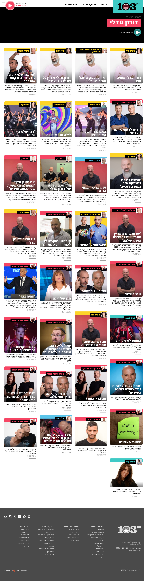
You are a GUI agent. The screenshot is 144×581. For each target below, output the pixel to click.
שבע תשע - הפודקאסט (46, 529)
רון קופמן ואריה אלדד (96, 554)
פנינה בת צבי (100, 552)
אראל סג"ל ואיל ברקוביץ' (95, 535)
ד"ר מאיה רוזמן (74, 535)
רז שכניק (101, 557)
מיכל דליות (75, 532)
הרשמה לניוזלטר (23, 543)
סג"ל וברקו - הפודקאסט (46, 535)
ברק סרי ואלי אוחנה (97, 538)
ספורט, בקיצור (49, 538)
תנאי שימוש (25, 529)
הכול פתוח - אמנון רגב (46, 549)
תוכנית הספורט (99, 543)
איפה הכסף (100, 549)
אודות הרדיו (25, 532)
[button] (105, 4)
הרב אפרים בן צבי (73, 538)
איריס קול (100, 546)
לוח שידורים (25, 535)
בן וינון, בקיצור (49, 532)
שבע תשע (100, 529)
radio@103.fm (135, 544)
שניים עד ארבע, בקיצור (46, 540)
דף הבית (138, 17)
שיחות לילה (75, 540)
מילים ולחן (50, 552)
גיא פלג (101, 540)
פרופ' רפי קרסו (74, 529)
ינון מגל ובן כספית (98, 532)
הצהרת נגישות (24, 540)
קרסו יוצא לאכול (48, 543)
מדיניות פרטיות (24, 538)
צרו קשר (26, 546)
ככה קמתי (50, 546)
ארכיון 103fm (49, 554)
